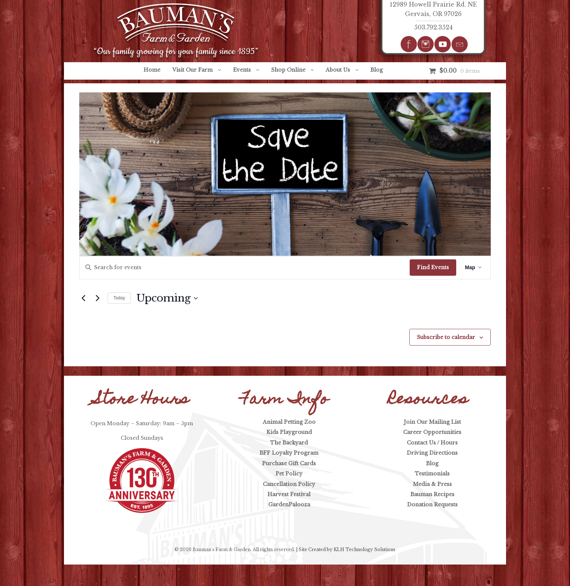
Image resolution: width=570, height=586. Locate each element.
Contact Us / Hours (432, 442)
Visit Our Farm (192, 70)
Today (119, 297)
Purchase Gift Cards (289, 463)
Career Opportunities (432, 432)
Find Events (433, 267)
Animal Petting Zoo (289, 422)
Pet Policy (289, 473)
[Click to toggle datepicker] (167, 298)
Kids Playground (289, 432)
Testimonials (432, 473)
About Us (338, 70)
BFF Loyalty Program (289, 453)
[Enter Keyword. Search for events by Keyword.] (245, 267)
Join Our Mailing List (432, 422)
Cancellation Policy (289, 484)
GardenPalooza (289, 504)
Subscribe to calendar (446, 337)
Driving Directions (432, 453)
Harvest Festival (289, 494)
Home (152, 70)
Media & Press (432, 484)
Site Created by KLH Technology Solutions (347, 549)
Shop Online (288, 70)
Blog (376, 70)
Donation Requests (432, 504)
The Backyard (289, 442)
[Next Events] (97, 298)
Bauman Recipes (432, 494)
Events (242, 70)
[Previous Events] (83, 298)
